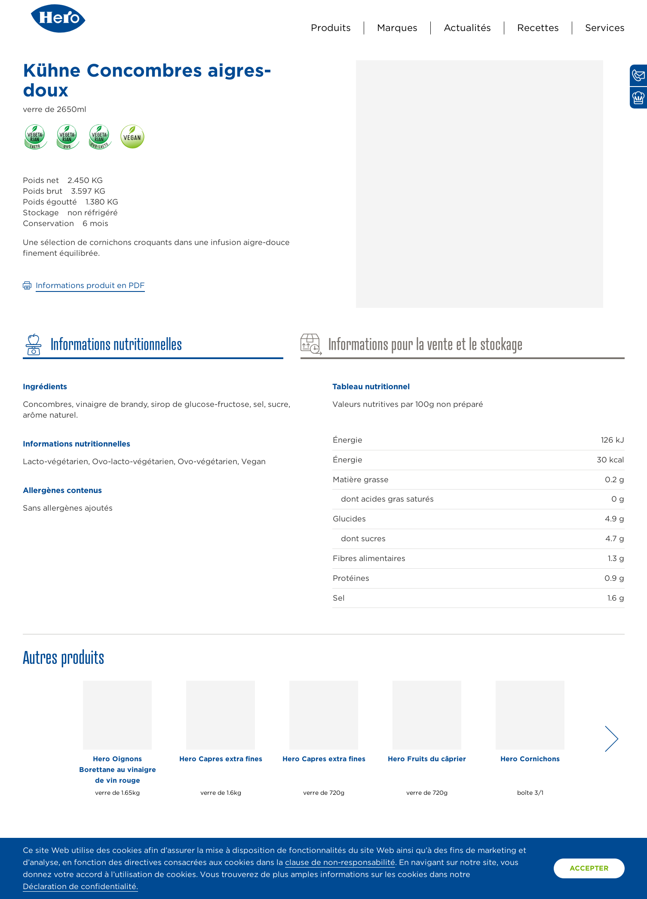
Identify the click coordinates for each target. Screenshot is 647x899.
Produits (331, 27)
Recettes (538, 27)
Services (605, 27)
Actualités (467, 27)
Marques (397, 27)
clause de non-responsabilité (340, 862)
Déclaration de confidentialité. (80, 886)
